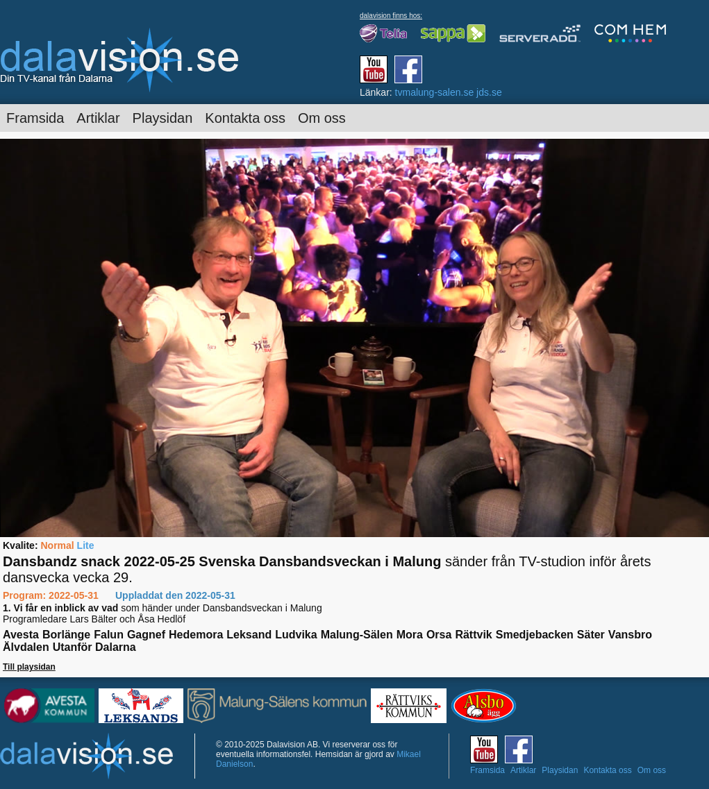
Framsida (35, 118)
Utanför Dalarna (94, 647)
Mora (410, 634)
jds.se (489, 92)
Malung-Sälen (357, 634)
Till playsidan (29, 667)
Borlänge (66, 634)
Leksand (249, 634)
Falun (109, 634)
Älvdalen (26, 647)
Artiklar (97, 118)
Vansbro (630, 634)
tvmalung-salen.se (434, 92)
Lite (85, 545)
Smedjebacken (535, 634)
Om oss (322, 118)
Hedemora (196, 634)
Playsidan (163, 118)
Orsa (438, 634)
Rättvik (473, 634)
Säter (591, 634)
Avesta (21, 634)
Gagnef (146, 634)
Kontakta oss (245, 118)
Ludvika (296, 634)
